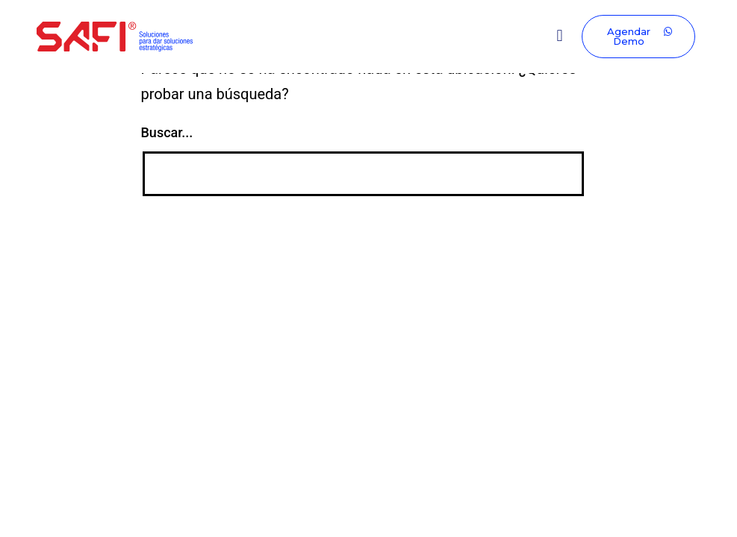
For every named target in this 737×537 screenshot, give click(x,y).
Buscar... (167, 132)
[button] (560, 36)
